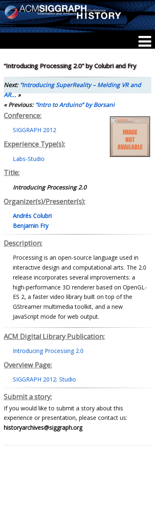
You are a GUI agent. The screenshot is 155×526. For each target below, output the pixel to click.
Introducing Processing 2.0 (48, 351)
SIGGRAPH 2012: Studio (44, 379)
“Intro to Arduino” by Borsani (74, 105)
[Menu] (144, 41)
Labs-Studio (29, 159)
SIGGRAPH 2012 (34, 130)
